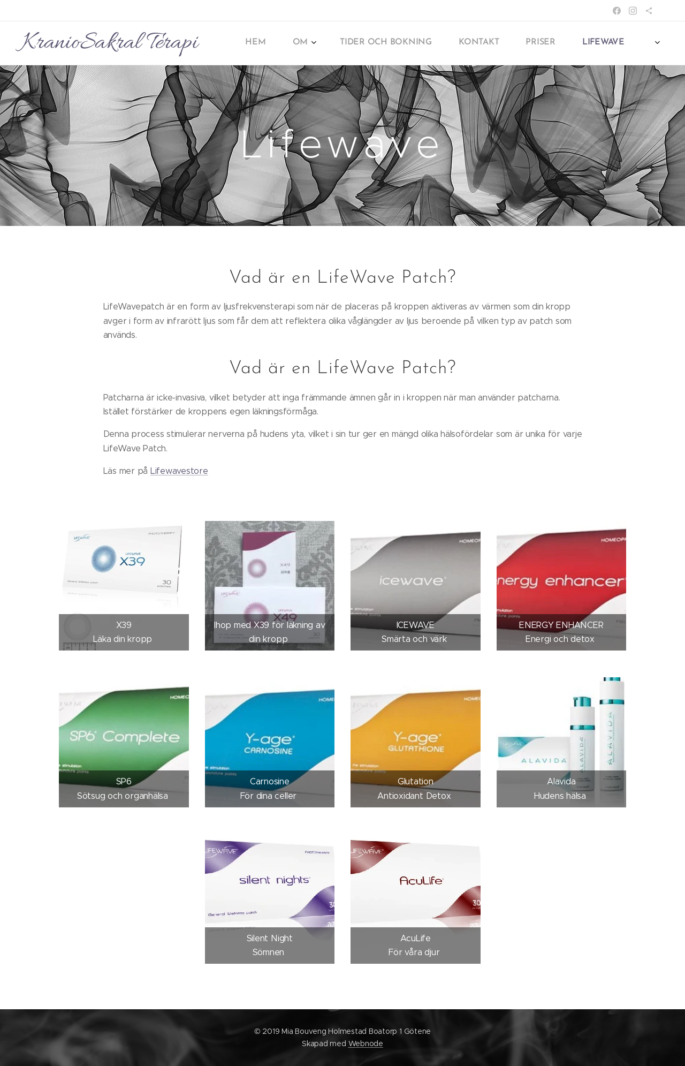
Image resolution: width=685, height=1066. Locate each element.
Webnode (365, 1043)
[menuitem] (471, 43)
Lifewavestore (179, 471)
